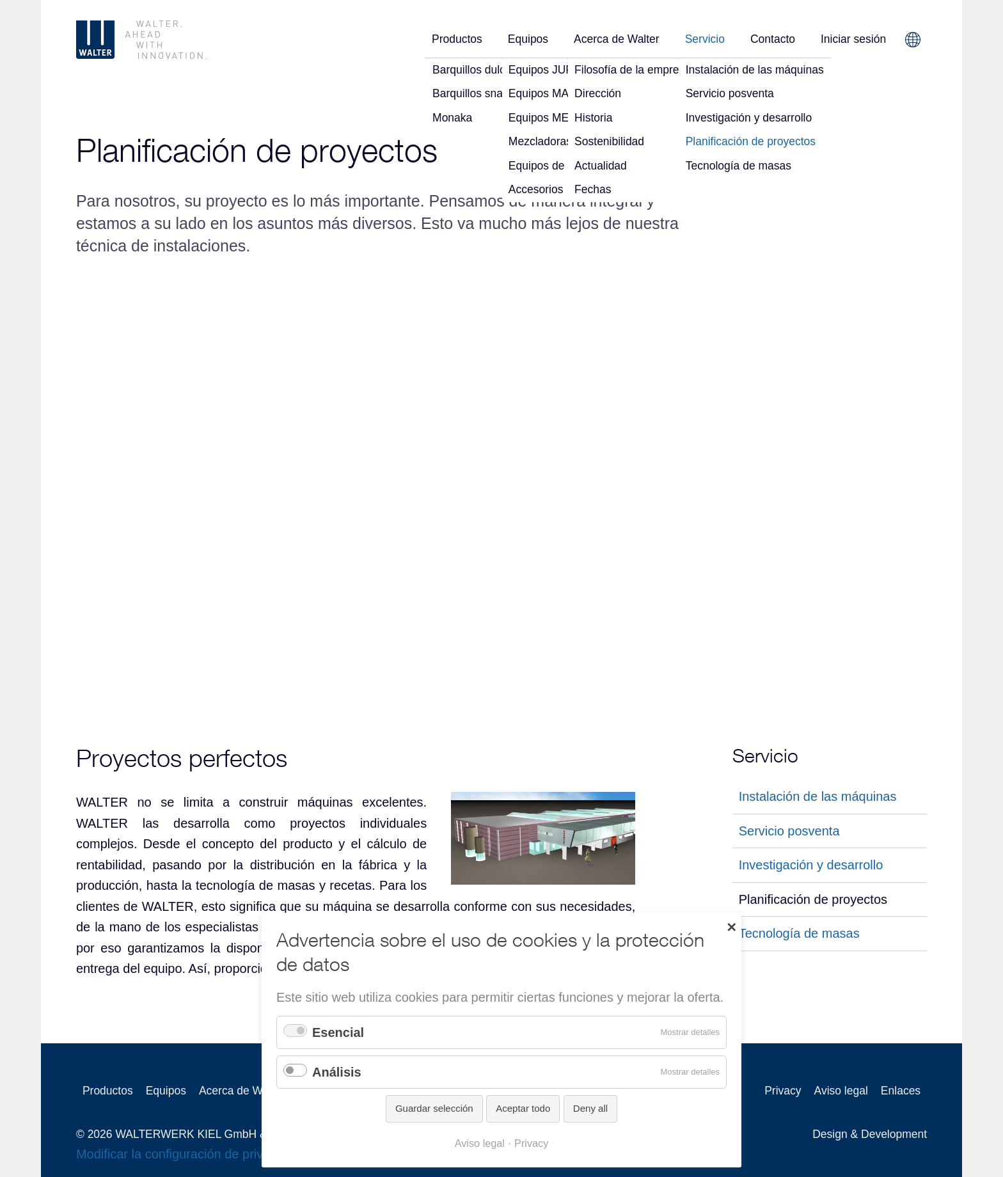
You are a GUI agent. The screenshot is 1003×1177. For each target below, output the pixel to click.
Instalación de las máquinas (818, 796)
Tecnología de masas (799, 933)
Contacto (772, 39)
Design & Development (869, 1134)
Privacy (782, 1090)
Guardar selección (434, 1108)
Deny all (590, 1108)
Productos (457, 39)
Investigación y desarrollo (811, 865)
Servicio (705, 39)
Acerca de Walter (616, 39)
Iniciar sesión (853, 39)
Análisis (336, 1072)
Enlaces (900, 1090)
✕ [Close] (731, 926)
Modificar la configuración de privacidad (188, 1154)
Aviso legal (841, 1090)
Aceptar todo (523, 1108)
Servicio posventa (789, 830)
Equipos (528, 39)
